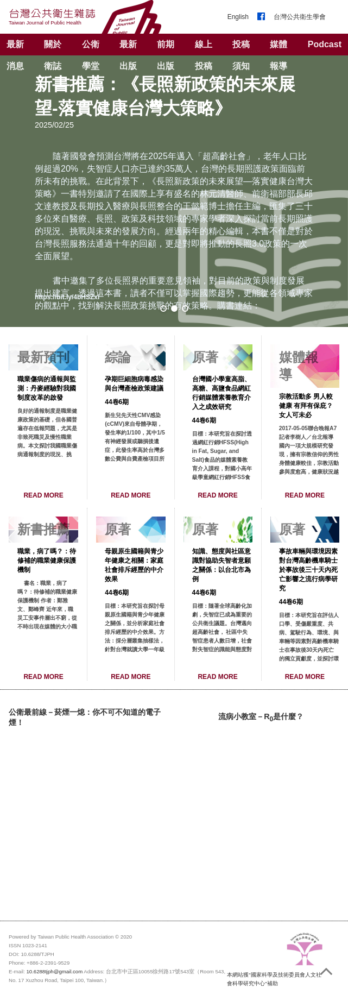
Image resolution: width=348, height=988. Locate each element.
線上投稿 (203, 55)
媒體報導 (278, 55)
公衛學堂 (90, 55)
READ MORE (43, 495)
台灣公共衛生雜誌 (52, 17)
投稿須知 (241, 55)
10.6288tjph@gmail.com (55, 971)
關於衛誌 (52, 55)
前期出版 (165, 55)
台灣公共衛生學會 (300, 17)
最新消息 (15, 55)
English (238, 17)
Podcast (324, 44)
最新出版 (128, 55)
